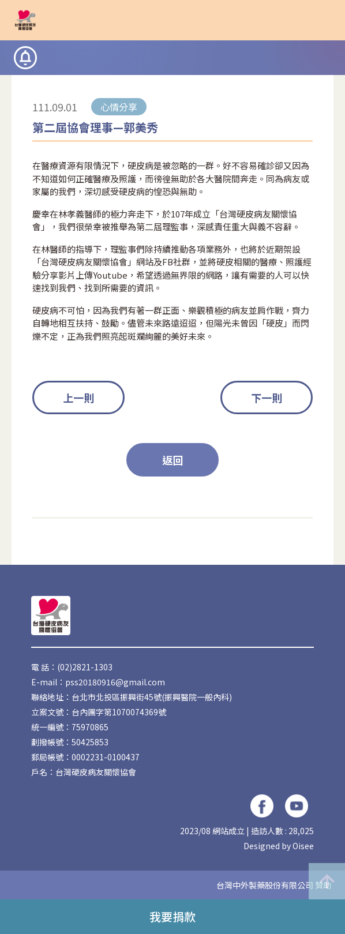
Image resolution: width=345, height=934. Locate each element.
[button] (322, 20)
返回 (172, 459)
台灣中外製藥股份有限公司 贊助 (273, 885)
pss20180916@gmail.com (115, 682)
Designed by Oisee (278, 846)
